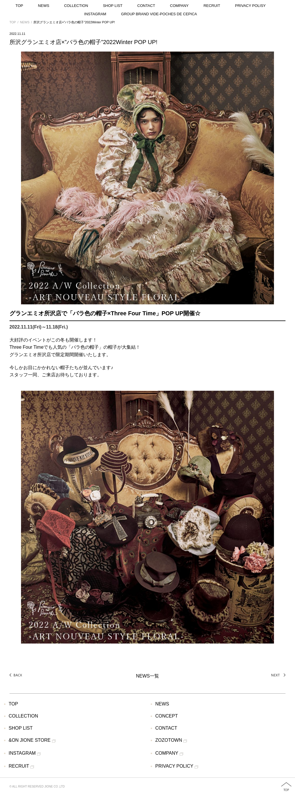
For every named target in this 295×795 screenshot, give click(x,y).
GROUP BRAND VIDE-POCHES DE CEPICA (159, 14)
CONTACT (146, 5)
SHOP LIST (112, 5)
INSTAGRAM (95, 14)
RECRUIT (211, 5)
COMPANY (179, 5)
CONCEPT (166, 716)
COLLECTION (76, 5)
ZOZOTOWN (171, 740)
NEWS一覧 (147, 675)
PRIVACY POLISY (250, 5)
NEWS (43, 5)
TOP (19, 5)
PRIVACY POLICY (176, 766)
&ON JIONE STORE (32, 740)
